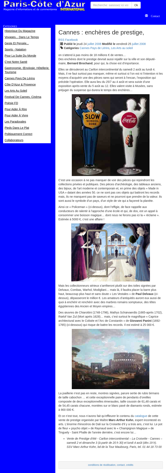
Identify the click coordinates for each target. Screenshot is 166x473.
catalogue (141, 416)
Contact (154, 15)
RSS (61, 39)
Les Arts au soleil (122, 48)
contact (121, 465)
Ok (136, 5)
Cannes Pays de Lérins (94, 48)
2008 (98, 44)
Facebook (71, 39)
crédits (129, 465)
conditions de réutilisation (102, 465)
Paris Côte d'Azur (44, 5)
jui (90, 44)
